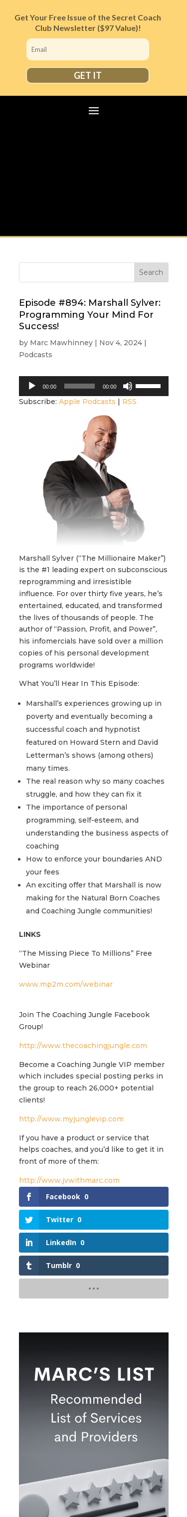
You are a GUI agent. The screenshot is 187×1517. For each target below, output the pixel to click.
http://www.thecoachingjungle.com (83, 1045)
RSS (129, 401)
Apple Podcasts (87, 401)
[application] (94, 386)
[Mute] (128, 386)
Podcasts (35, 354)
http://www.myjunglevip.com (71, 1118)
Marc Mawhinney (61, 342)
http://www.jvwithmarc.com (69, 1180)
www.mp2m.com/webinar (66, 984)
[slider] (79, 386)
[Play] (32, 386)
